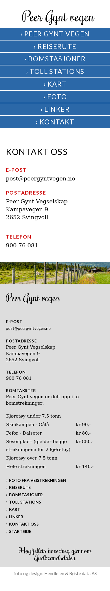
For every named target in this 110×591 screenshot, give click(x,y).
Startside (20, 531)
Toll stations (25, 501)
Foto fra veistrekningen (37, 480)
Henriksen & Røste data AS (70, 573)
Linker (16, 516)
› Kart (55, 84)
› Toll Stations (55, 71)
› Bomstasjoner (55, 59)
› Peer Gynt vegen (55, 34)
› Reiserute (54, 46)
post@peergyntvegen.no (40, 178)
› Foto (55, 96)
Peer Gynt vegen (58, 16)
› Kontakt (54, 122)
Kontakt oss (24, 523)
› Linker (55, 109)
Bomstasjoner (26, 494)
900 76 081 (22, 245)
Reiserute (20, 487)
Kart (14, 509)
